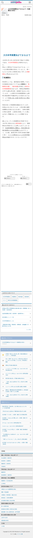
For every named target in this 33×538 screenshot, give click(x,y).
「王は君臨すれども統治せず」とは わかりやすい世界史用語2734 (15, 435)
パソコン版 (20, 534)
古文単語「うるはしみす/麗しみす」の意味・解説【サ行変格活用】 (14, 418)
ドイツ (4, 300)
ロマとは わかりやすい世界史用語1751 (11, 422)
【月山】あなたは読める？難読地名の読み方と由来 (14, 411)
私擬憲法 (14, 296)
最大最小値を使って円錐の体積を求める (15, 378)
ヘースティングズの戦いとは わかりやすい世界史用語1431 (16, 369)
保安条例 (27, 296)
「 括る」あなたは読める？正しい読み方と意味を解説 (17, 395)
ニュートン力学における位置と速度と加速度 (16, 386)
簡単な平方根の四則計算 (11, 365)
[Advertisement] (16, 33)
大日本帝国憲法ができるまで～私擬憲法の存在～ (15, 343)
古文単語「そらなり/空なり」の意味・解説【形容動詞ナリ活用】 (14, 430)
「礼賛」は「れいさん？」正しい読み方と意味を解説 (14, 439)
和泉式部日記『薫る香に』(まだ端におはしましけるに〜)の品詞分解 (14, 407)
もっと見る (29, 329)
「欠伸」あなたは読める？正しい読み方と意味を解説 (16, 382)
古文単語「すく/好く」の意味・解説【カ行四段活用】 (14, 414)
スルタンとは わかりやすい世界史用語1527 (12, 426)
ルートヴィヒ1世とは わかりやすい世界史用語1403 (17, 374)
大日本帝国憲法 (6, 296)
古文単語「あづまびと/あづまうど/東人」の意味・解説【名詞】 (15, 443)
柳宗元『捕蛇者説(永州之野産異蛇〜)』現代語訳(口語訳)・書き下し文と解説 (17, 390)
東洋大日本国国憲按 (12, 300)
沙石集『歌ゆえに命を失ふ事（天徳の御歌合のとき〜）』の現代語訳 (16, 354)
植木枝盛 (20, 296)
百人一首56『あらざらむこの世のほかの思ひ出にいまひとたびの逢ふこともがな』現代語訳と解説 (17, 360)
